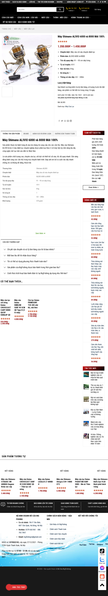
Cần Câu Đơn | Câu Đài (28, 17)
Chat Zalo (102, 560)
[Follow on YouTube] (105, 2)
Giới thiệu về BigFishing (58, 524)
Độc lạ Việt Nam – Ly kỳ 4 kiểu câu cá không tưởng (97, 413)
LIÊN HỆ (32, 2)
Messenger (102, 569)
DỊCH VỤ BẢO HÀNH (19, 2)
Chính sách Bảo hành (57, 539)
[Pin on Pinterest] (68, 121)
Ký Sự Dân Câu (9, 22)
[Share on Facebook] (59, 121)
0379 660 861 (84, 9)
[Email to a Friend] (65, 121)
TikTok (91, 544)
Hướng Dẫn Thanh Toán (65, 134)
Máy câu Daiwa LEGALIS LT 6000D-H (45, 481)
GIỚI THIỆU (6, 2)
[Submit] (60, 9)
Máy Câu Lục (29, 29)
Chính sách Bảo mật (57, 548)
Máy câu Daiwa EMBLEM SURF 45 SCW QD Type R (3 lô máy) (19, 306)
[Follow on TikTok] (100, 2)
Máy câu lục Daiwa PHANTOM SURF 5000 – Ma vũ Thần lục (82, 483)
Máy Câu (46, 17)
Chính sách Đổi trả (56, 543)
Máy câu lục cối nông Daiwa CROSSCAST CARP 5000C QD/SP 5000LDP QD (6, 307)
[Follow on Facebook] (98, 2)
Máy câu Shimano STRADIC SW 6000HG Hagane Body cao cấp (8, 483)
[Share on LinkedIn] (71, 121)
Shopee (100, 544)
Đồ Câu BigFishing (64, 569)
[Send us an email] (102, 2)
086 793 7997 (71, 9)
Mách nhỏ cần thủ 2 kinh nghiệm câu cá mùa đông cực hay (97, 425)
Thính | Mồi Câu (61, 17)
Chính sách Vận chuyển (58, 534)
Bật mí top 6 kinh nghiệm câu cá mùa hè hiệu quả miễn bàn (97, 376)
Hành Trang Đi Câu (80, 17)
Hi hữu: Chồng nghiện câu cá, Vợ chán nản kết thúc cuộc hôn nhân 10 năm (97, 439)
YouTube (82, 545)
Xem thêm (39, 233)
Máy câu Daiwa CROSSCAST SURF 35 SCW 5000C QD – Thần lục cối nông (27, 484)
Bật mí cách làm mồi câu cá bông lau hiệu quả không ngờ (97, 401)
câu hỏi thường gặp (11, 242)
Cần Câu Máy (8, 17)
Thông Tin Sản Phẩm (11, 134)
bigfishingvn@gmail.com (33, 537)
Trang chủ (6, 29)
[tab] (11, 133)
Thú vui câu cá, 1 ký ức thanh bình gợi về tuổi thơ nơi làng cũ (97, 388)
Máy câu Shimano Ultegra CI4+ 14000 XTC (64, 481)
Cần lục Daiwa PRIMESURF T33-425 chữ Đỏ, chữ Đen (33, 304)
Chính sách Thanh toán (58, 529)
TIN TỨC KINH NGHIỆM (46, 2)
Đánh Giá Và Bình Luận (42, 134)
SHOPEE (60, 2)
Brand (26, 134)
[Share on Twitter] (62, 121)
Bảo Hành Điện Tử (26, 22)
